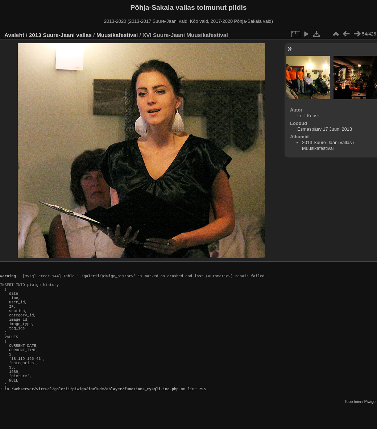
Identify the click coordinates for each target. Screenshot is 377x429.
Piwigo (370, 423)
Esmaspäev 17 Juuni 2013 (324, 129)
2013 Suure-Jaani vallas (60, 35)
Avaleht (14, 35)
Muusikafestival (117, 35)
